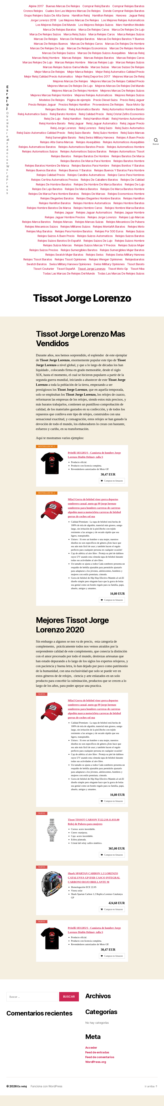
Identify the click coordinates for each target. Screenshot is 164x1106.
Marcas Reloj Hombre (45, 57)
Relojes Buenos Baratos (41, 170)
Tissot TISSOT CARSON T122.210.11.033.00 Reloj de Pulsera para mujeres (95, 828)
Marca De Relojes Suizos (45, 34)
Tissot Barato (135, 264)
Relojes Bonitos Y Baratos (128, 165)
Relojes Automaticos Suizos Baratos (83, 151)
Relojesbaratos (134, 259)
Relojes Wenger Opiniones (106, 259)
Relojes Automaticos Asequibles (123, 142)
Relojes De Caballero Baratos (99, 179)
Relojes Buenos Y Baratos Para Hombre (119, 170)
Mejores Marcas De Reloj (128, 76)
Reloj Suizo (105, 128)
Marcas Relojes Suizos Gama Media (65, 67)
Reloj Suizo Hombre (105, 132)
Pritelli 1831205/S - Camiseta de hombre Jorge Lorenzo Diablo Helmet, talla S (96, 455)
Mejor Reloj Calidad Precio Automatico (48, 76)
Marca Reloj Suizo (75, 34)
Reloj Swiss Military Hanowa (96, 137)
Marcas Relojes (71, 57)
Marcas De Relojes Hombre (127, 48)
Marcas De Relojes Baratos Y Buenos (120, 39)
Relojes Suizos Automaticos (95, 236)
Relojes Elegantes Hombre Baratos (98, 198)
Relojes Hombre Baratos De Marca (49, 208)
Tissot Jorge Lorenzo (91, 268)
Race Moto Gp (135, 104)
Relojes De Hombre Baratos (53, 184)
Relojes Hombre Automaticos (92, 203)
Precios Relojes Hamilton (74, 104)
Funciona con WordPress (47, 1097)
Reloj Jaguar (76, 123)
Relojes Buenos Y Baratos (75, 170)
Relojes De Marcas (93, 193)
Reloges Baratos (55, 109)
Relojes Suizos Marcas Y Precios (95, 245)
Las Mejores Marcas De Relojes (79, 20)
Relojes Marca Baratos (36, 221)
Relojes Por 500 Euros (109, 231)
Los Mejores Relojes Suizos (95, 24)
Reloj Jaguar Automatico (102, 123)
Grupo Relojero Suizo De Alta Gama (46, 15)
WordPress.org (95, 1072)
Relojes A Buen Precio (130, 137)
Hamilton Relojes (102, 15)
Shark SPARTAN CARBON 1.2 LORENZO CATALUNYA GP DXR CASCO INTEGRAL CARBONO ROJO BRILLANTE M (96, 885)
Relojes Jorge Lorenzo (102, 217)
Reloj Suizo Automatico (129, 128)
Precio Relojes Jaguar (42, 104)
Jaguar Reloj (136, 15)
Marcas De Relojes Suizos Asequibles (102, 53)
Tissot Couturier (43, 268)
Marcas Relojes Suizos (130, 62)
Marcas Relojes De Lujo (37, 62)
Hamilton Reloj (81, 15)
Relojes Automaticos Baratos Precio (81, 147)
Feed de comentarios (99, 1068)
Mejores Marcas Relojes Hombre (51, 95)
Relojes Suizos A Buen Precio (56, 236)
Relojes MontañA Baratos (109, 226)
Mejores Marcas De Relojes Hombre (75, 90)
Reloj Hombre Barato (52, 123)
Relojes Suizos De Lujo (98, 240)
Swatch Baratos (37, 264)
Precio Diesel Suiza (105, 100)
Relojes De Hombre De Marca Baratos (98, 184)
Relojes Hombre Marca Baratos (124, 208)
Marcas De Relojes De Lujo (47, 48)
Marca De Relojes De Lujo (128, 29)
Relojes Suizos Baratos (129, 236)
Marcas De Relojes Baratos (77, 39)
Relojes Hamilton (133, 198)
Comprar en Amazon (113, 482)
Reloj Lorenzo (87, 128)
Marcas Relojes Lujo (100, 62)
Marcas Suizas (100, 67)
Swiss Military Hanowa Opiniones (70, 264)
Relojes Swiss (95, 254)
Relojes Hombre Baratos (128, 203)
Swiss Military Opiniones (109, 264)
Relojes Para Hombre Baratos (74, 231)
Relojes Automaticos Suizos (40, 151)
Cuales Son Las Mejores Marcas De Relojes (73, 11)
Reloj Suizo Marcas (132, 132)
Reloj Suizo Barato (79, 132)
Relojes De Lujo (134, 184)
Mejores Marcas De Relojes (70, 81)
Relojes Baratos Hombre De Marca (47, 165)
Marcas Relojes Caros (130, 57)
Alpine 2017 (36, 6)
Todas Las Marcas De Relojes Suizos (121, 273)
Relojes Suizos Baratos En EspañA (59, 240)
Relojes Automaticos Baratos (37, 147)
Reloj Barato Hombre (63, 114)
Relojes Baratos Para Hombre (90, 165)
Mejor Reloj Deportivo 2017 (92, 76)
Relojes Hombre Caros (87, 208)
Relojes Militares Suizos (75, 226)
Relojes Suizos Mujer (131, 245)
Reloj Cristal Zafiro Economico (125, 114)
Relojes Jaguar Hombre (129, 212)
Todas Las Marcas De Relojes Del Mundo (69, 273)
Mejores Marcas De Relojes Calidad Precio (117, 81)
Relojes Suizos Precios (43, 250)
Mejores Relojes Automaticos (93, 95)
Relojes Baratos (61, 156)
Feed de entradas (97, 1063)
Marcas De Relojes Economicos (87, 48)
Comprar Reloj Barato (96, 6)
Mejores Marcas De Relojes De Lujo (70, 85)
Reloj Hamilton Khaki (96, 118)
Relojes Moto (136, 226)
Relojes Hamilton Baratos (55, 203)
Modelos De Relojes (52, 100)
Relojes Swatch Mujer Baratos (64, 254)
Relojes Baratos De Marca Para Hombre (85, 161)
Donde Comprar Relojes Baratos (123, 11)
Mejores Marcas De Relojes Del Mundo (119, 85)
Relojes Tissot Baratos (37, 259)
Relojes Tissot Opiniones (70, 259)
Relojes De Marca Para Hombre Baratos (53, 193)
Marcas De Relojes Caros (86, 43)
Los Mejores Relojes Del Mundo (56, 24)
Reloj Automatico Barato (84, 109)
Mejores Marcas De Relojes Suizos (122, 90)
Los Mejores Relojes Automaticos (122, 20)
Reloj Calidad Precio (91, 114)
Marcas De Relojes (46, 39)
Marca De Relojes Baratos (59, 29)
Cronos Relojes (33, 11)
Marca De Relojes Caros (94, 29)
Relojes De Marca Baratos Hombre (122, 189)
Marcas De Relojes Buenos (51, 43)
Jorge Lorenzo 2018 (43, 20)
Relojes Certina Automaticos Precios (54, 179)
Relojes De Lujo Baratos (47, 189)
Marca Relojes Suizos (130, 34)
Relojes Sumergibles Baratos (79, 250)
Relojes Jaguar (64, 212)
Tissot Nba (137, 268)
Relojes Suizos (135, 231)
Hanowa (121, 15)
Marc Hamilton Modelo (130, 24)
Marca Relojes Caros (101, 34)
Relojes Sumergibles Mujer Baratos (122, 250)
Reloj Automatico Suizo (32, 114)
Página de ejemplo (79, 100)
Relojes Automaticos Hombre (125, 147)
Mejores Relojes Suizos (129, 95)
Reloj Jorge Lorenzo (63, 128)
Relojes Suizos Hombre (129, 240)
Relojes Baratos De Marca (128, 156)
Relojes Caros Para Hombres (126, 175)
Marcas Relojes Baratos (99, 57)
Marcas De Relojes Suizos (58, 53)
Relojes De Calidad (132, 179)
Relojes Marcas (63, 221)
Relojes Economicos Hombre (126, 193)
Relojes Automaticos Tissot (126, 151)
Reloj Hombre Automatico (128, 118)
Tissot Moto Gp (118, 268)
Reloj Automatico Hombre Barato (123, 109)
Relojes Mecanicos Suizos (41, 226)
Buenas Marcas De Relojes (63, 6)
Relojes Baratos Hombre (128, 161)
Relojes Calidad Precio (51, 175)
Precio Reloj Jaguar (132, 100)
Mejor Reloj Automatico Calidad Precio (120, 71)
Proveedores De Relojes (108, 104)
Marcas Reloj (136, 53)
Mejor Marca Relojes (80, 71)
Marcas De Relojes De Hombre (124, 43)
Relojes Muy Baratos (39, 231)
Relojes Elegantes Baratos (57, 198)
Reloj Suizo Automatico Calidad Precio (41, 132)
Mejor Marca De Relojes (50, 71)
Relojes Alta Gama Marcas (56, 142)
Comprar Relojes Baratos (128, 6)
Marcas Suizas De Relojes (128, 67)
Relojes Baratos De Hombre (91, 156)
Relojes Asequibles (88, 142)
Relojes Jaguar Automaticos (94, 212)
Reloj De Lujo (52, 118)
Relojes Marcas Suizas (89, 221)
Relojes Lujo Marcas (131, 217)
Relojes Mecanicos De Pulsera (125, 221)
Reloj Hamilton (72, 118)
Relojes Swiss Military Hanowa (125, 254)
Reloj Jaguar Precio (132, 123)
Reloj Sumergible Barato (61, 137)
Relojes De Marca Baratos (81, 189)
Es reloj (7, 97)
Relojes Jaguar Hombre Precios (65, 217)
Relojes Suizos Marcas (57, 245)
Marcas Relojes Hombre (70, 62)
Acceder (91, 1058)
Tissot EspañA (66, 268)
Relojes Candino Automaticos (86, 175)
